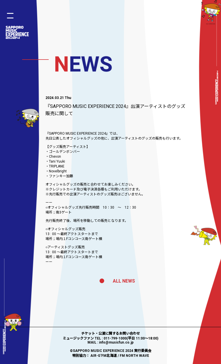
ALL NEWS (117, 281)
